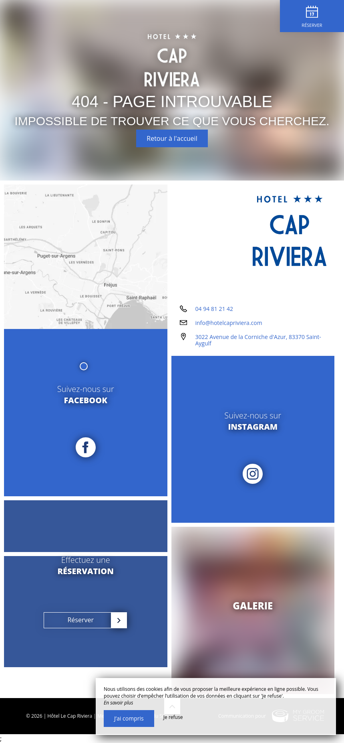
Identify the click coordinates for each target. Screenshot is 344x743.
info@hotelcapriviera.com (228, 323)
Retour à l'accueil (172, 138)
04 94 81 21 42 (214, 309)
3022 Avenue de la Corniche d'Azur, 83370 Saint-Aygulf (258, 340)
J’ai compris (129, 718)
